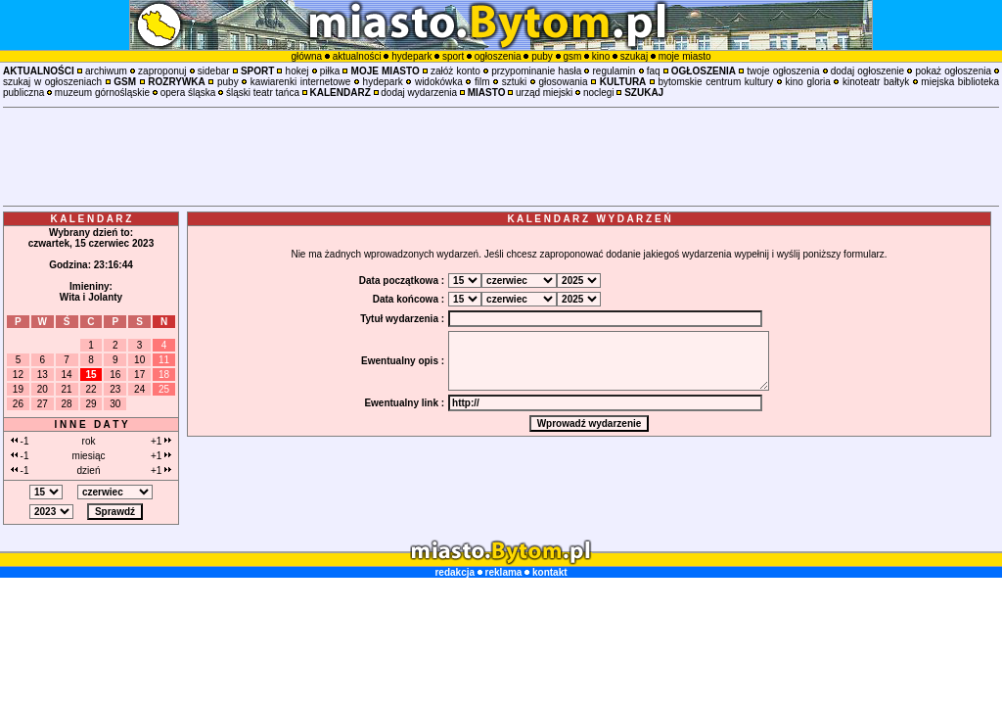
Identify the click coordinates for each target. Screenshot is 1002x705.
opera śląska (188, 92)
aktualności (357, 56)
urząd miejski (544, 92)
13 (42, 374)
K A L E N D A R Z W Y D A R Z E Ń (588, 218)
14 (67, 374)
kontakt (550, 572)
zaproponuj (162, 71)
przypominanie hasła (536, 71)
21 (67, 389)
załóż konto (455, 71)
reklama (504, 572)
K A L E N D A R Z (91, 218)
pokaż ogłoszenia (953, 71)
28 (67, 404)
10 (139, 359)
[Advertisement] (501, 157)
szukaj (634, 56)
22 (90, 389)
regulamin (613, 71)
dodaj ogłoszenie (867, 71)
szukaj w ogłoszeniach (52, 81)
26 (18, 404)
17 (139, 374)
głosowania (563, 81)
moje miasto (685, 56)
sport (453, 56)
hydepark (411, 56)
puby (542, 56)
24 (139, 389)
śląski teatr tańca (262, 92)
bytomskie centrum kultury (716, 81)
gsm (572, 56)
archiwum (106, 71)
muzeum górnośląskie (102, 92)
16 (115, 374)
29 (90, 404)
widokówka (439, 81)
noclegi (599, 92)
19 (18, 389)
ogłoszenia (498, 56)
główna (306, 56)
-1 (20, 441)
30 (115, 404)
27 (42, 404)
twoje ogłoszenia (783, 71)
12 (18, 374)
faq (653, 71)
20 (42, 389)
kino (601, 56)
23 (115, 389)
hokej (297, 71)
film (482, 81)
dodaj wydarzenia (419, 92)
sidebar (214, 71)
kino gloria (808, 81)
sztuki (514, 81)
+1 (161, 441)
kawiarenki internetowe (300, 81)
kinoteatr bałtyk (876, 81)
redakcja (454, 572)
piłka (330, 71)
